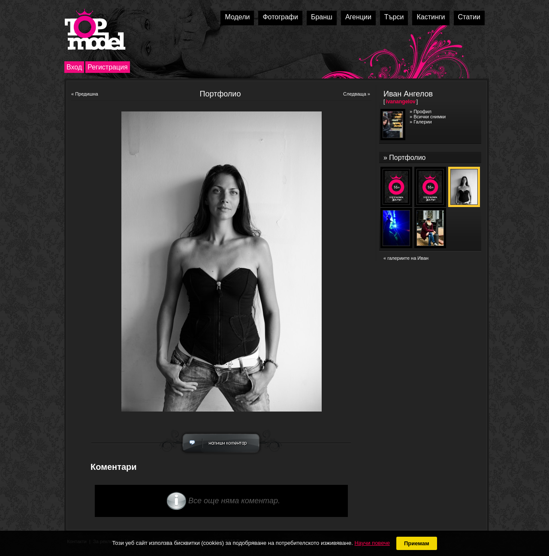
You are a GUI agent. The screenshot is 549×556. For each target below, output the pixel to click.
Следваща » (356, 93)
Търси (394, 17)
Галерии (422, 121)
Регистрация (107, 67)
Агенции (358, 17)
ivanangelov (400, 102)
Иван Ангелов (408, 94)
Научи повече (371, 543)
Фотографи (280, 17)
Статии (469, 17)
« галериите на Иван (405, 258)
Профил (422, 111)
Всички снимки (429, 116)
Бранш (321, 17)
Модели (237, 17)
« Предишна (84, 93)
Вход (74, 67)
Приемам (416, 543)
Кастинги (430, 17)
